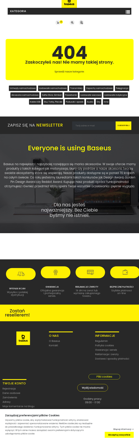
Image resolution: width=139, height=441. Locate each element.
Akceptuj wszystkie (119, 434)
